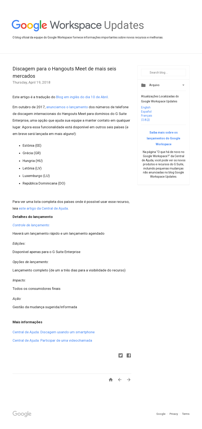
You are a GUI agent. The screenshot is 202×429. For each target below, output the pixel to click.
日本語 (145, 119)
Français (146, 115)
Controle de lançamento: (31, 225)
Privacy (174, 413)
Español (146, 111)
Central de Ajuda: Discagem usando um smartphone (54, 332)
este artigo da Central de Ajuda (43, 208)
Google (161, 413)
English (146, 107)
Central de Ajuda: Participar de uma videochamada (52, 340)
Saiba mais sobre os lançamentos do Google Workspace (163, 138)
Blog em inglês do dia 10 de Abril (82, 97)
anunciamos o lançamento (67, 107)
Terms (185, 413)
